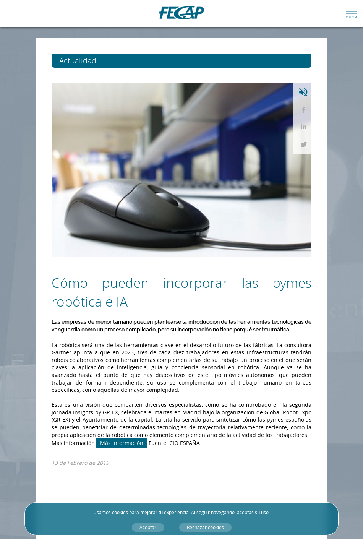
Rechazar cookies (205, 527)
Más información (121, 442)
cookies (120, 512)
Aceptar (147, 527)
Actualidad (92, 60)
